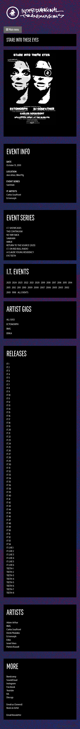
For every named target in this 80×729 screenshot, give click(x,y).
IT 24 (8, 443)
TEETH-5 (10, 582)
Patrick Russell (12, 646)
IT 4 (8, 374)
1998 (14, 292)
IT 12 (8, 401)
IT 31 (8, 467)
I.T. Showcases (13, 227)
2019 (43, 282)
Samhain (10, 184)
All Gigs (10, 319)
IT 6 (8, 381)
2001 (8, 292)
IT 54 (8, 544)
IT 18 (8, 422)
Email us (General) (14, 704)
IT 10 (8, 395)
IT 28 (8, 457)
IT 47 (8, 519)
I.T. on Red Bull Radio (17, 248)
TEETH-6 (10, 585)
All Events (23, 292)
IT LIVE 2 (10, 551)
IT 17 (8, 419)
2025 (8, 282)
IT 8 (8, 388)
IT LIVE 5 (10, 561)
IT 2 (8, 367)
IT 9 (8, 391)
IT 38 (8, 488)
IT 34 (8, 478)
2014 (70, 282)
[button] (13, 29)
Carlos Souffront (13, 194)
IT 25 (8, 447)
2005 (54, 287)
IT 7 (8, 384)
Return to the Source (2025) (20, 245)
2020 (37, 282)
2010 (24, 287)
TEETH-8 (10, 592)
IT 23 (8, 440)
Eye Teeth (11, 255)
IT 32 (8, 471)
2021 (32, 282)
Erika (9, 333)
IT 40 (8, 495)
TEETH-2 (10, 571)
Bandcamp (11, 676)
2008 (36, 287)
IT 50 (8, 530)
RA (7, 693)
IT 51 (8, 533)
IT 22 (8, 436)
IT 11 (8, 398)
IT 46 (8, 516)
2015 (65, 282)
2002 (67, 287)
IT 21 (8, 433)
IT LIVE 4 (10, 558)
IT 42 (8, 502)
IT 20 (8, 429)
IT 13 (8, 405)
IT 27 (8, 454)
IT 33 (8, 474)
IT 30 (8, 464)
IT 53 (8, 540)
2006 (48, 287)
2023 (20, 282)
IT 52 (8, 537)
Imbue (9, 241)
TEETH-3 (10, 575)
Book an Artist (12, 707)
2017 (54, 282)
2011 (19, 287)
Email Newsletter (13, 715)
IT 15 (8, 412)
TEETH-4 (10, 578)
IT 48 (8, 523)
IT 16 (8, 415)
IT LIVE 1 (9, 547)
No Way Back (12, 234)
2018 (48, 282)
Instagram (11, 683)
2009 (30, 287)
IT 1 (7, 363)
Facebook (10, 686)
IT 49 (8, 526)
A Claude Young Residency (20, 252)
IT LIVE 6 (10, 565)
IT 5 (8, 377)
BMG (8, 328)
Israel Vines (11, 643)
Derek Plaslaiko (13, 632)
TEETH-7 (10, 589)
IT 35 (8, 481)
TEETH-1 (9, 568)
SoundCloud (11, 680)
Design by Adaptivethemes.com (67, 726)
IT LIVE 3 (10, 554)
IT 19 (8, 426)
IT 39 (8, 492)
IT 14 (8, 408)
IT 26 (8, 450)
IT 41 (8, 499)
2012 (14, 287)
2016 (59, 282)
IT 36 (8, 485)
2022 (26, 282)
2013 (8, 287)
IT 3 (8, 370)
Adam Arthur (12, 622)
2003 (60, 287)
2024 (14, 282)
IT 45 (8, 512)
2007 (42, 287)
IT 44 (8, 509)
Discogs (9, 697)
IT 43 (8, 506)
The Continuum (14, 231)
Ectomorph (11, 198)
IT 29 (8, 460)
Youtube (10, 690)
